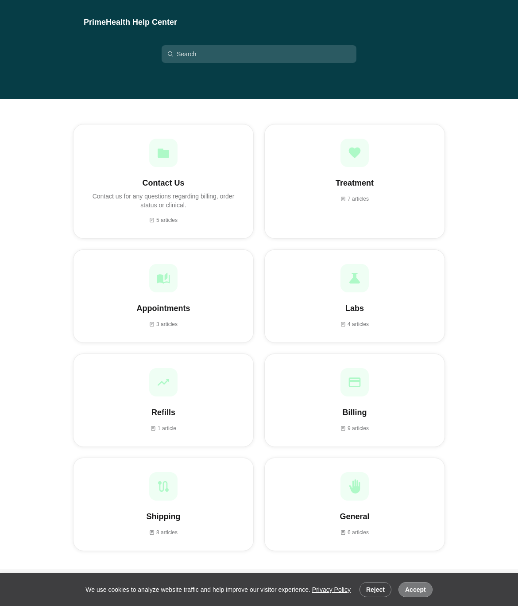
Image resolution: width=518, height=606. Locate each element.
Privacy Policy (331, 589)
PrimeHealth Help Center (130, 22)
